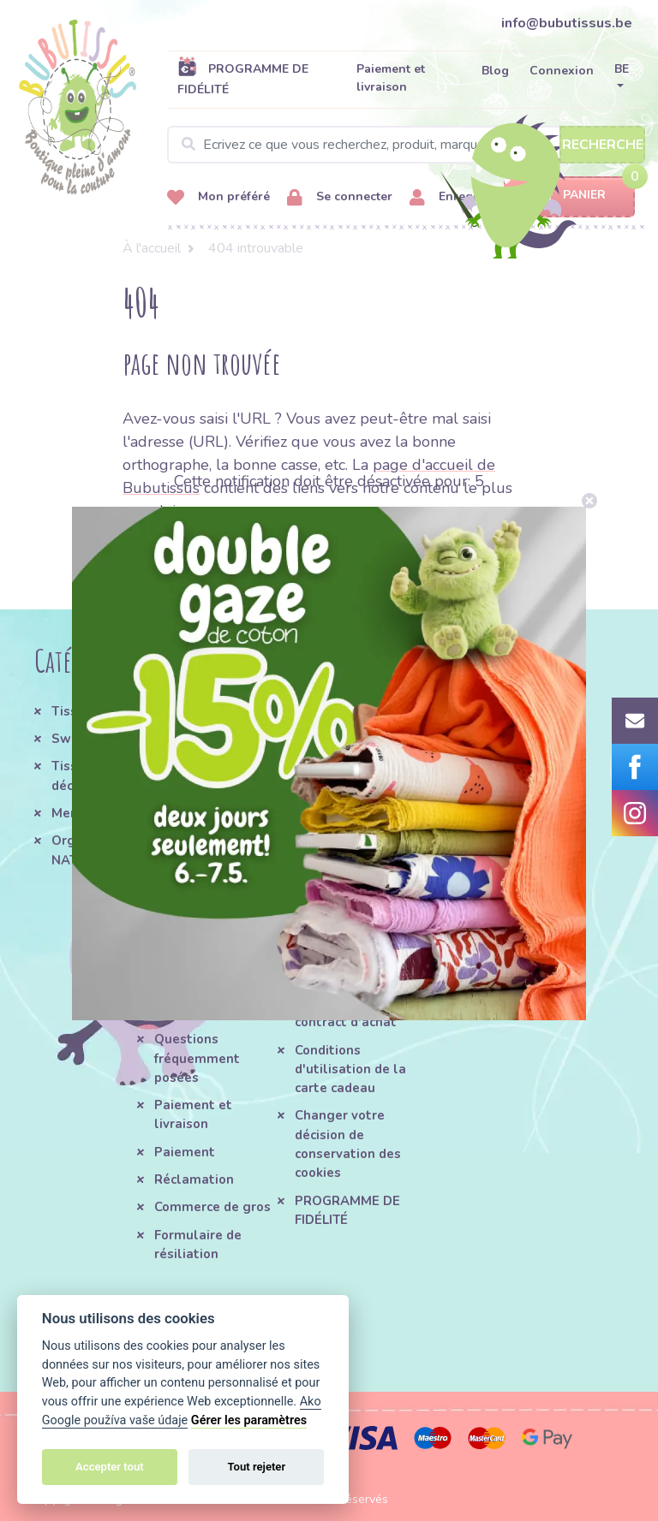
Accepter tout (109, 1466)
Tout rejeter (256, 1466)
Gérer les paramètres (249, 1420)
